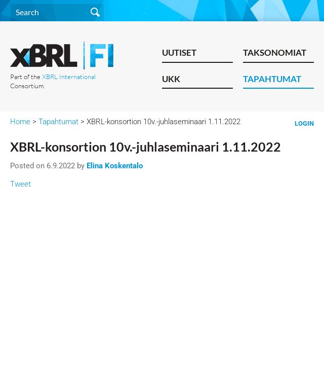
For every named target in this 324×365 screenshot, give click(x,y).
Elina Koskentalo (115, 165)
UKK (171, 79)
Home (20, 121)
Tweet (20, 184)
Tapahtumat (272, 79)
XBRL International (69, 76)
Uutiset (179, 52)
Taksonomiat (274, 52)
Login (304, 123)
